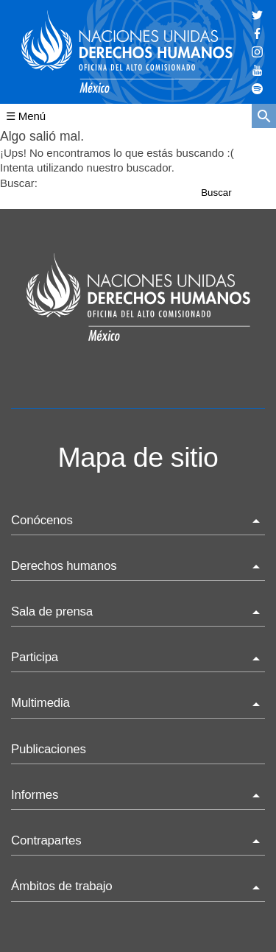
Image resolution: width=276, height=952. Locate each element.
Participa (34, 657)
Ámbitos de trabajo (62, 886)
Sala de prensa (52, 611)
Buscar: (19, 183)
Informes (34, 795)
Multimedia (40, 703)
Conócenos (42, 520)
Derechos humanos (64, 566)
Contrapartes (46, 840)
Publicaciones (48, 749)
